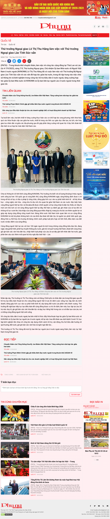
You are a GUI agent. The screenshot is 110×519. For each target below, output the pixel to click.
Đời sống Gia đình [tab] (92, 407)
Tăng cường (8, 374)
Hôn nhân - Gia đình (34, 35)
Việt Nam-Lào (46, 374)
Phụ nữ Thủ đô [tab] (89, 406)
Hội (41, 35)
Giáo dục (45, 35)
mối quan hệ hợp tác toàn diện (27, 374)
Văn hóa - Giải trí (60, 35)
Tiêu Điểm (5, 100)
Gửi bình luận (75, 394)
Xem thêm (96, 463)
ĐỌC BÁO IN (96, 402)
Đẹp (54, 35)
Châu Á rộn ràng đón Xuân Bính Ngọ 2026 (47, 407)
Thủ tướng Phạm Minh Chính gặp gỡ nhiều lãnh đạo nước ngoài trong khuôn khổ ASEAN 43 (36, 104)
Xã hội (26, 35)
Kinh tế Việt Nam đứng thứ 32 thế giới (45, 443)
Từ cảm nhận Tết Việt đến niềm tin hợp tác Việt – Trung (53, 461)
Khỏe (50, 35)
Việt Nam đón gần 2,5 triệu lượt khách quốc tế (49, 425)
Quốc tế (94, 35)
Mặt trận (21, 35)
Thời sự (16, 35)
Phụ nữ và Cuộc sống (71, 35)
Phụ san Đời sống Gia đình (84, 35)
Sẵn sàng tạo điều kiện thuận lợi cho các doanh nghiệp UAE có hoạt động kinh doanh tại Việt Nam (39, 110)
